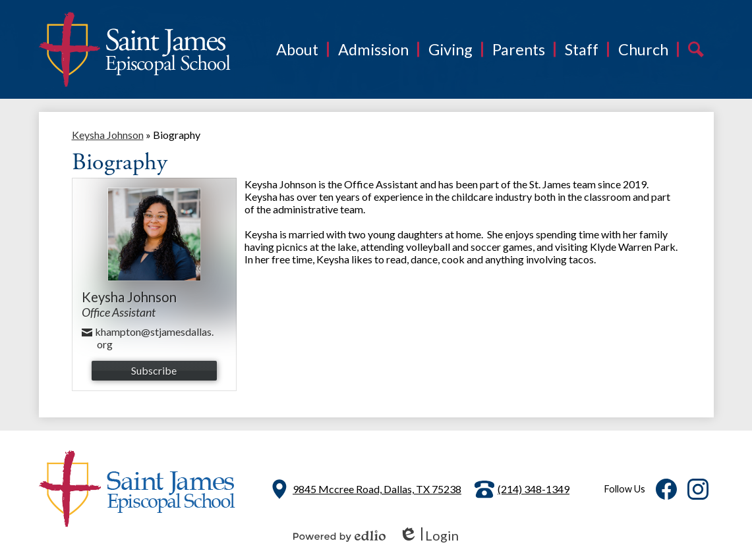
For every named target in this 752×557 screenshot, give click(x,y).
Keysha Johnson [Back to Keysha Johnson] (108, 134)
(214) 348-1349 (533, 489)
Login (429, 535)
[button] (297, 49)
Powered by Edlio (339, 536)
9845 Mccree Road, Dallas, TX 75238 (377, 489)
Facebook (666, 492)
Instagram (698, 492)
